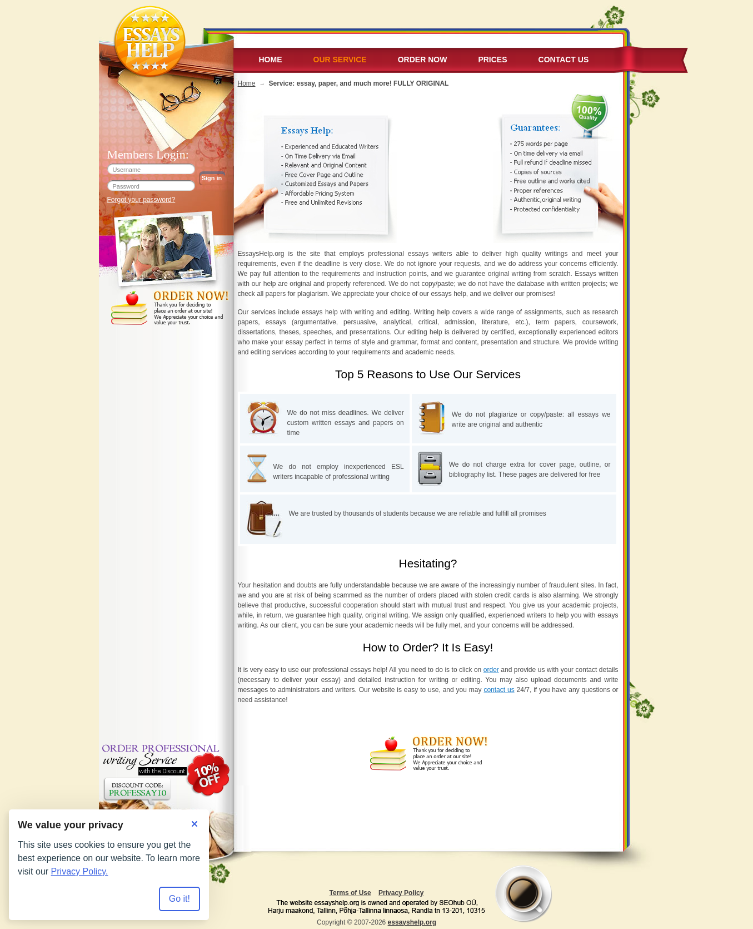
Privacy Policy (400, 893)
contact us (498, 690)
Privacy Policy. (79, 871)
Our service (340, 59)
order (491, 670)
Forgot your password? (141, 200)
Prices (492, 59)
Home (270, 59)
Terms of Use (350, 893)
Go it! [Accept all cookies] (179, 898)
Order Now (422, 59)
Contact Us (563, 59)
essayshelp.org (412, 922)
